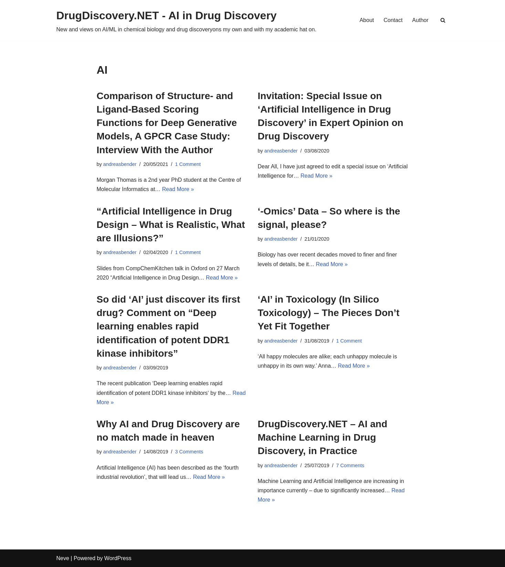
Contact (392, 20)
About (366, 20)
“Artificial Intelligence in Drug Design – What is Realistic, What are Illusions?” (171, 224)
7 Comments (350, 465)
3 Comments (189, 451)
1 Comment (188, 164)
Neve (62, 558)
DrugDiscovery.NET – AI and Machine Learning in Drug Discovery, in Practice (323, 437)
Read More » (178, 189)
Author (420, 20)
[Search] (442, 20)
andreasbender (120, 164)
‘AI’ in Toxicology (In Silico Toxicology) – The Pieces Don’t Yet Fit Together (329, 313)
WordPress (117, 558)
